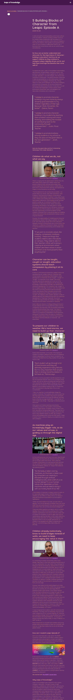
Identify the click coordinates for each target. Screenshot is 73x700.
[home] (35, 3)
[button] (70, 2)
